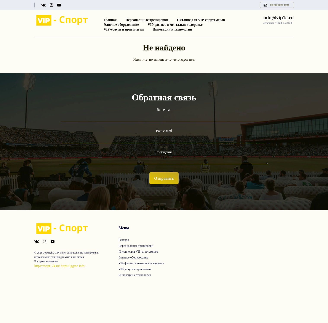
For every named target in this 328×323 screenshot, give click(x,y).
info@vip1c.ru (278, 17)
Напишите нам (279, 4)
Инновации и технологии (172, 29)
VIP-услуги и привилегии (124, 29)
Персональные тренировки (146, 20)
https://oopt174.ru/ (47, 266)
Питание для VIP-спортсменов (201, 20)
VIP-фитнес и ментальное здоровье (175, 24)
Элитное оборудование (121, 24)
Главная (110, 20)
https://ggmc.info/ (73, 266)
